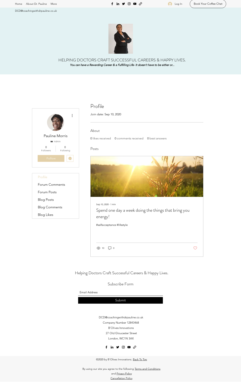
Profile (42, 177)
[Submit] (120, 300)
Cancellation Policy (121, 378)
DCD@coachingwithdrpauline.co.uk (36, 10)
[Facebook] (112, 4)
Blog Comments (50, 207)
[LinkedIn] (118, 4)
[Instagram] (129, 4)
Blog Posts (46, 200)
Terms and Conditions (147, 369)
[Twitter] (123, 4)
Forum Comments (51, 185)
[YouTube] (135, 4)
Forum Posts (47, 192)
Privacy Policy (124, 373)
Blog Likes (45, 215)
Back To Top (140, 359)
